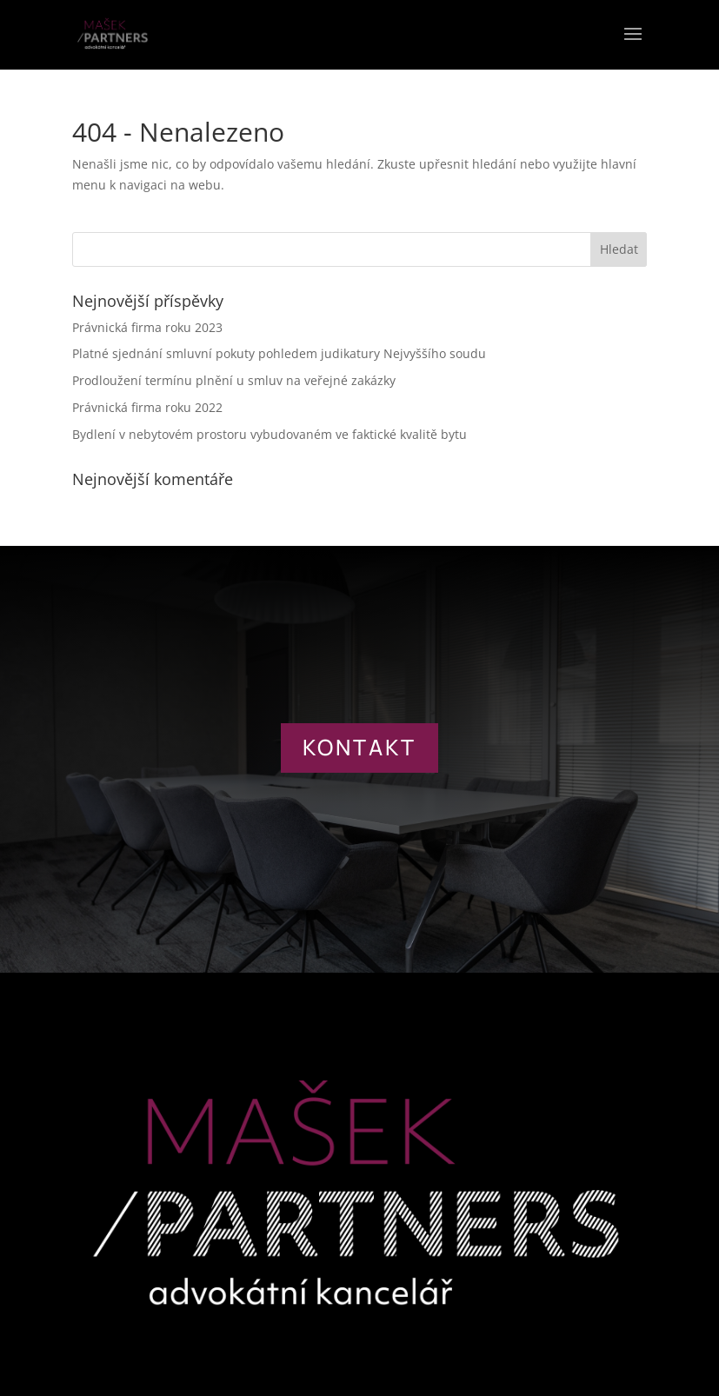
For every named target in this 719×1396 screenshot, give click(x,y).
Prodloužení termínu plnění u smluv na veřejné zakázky (234, 380)
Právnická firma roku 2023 (147, 327)
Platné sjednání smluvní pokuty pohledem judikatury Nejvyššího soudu (279, 353)
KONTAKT (359, 747)
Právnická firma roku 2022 (147, 407)
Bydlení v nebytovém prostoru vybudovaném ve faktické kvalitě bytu (269, 434)
